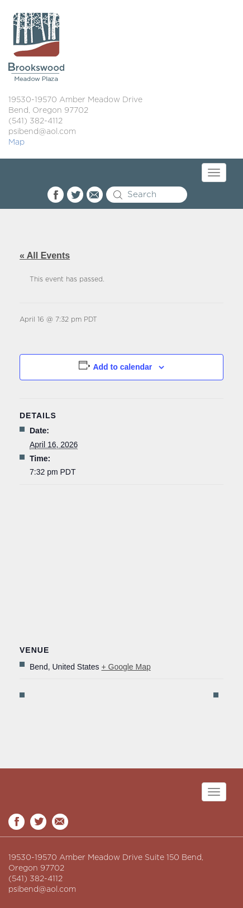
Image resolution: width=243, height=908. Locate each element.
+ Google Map (125, 666)
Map (16, 142)
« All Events (45, 255)
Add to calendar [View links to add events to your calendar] (122, 366)
